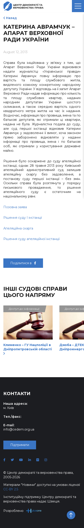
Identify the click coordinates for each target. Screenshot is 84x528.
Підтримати (19, 445)
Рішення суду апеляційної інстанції (31, 239)
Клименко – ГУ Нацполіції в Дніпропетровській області (27, 349)
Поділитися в (23, 263)
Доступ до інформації (24, 308)
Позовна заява (15, 207)
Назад (11, 18)
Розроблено (22, 511)
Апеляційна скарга (18, 228)
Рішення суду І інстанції (22, 218)
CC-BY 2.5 (10, 489)
